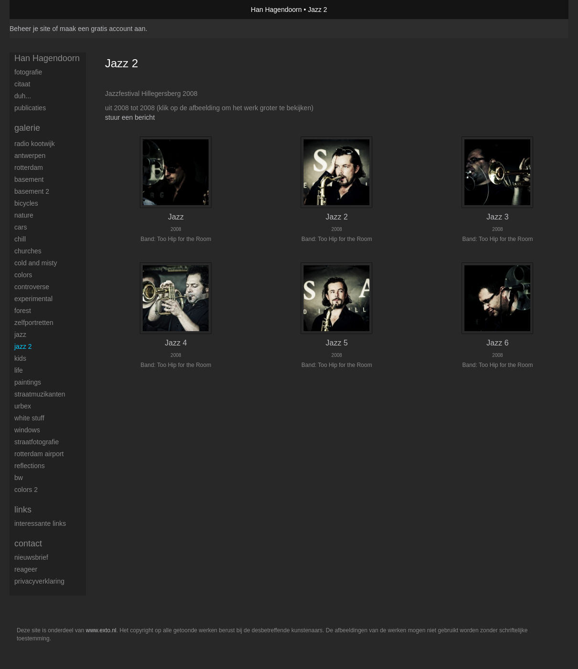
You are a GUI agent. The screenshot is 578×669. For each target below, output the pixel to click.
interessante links (40, 523)
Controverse (31, 287)
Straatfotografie (36, 442)
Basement (28, 179)
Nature (23, 215)
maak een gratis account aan (103, 28)
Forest (22, 310)
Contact (28, 543)
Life (18, 370)
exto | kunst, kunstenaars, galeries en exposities (36, 9)
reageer (25, 569)
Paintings (27, 382)
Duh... (22, 96)
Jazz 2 (23, 346)
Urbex (22, 406)
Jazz (20, 334)
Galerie (27, 128)
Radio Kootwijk (34, 143)
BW (18, 477)
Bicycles (26, 203)
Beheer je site (30, 28)
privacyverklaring (39, 581)
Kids (20, 358)
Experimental (33, 299)
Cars (20, 227)
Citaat (22, 84)
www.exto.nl (101, 630)
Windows (27, 430)
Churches (28, 251)
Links (23, 509)
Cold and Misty (35, 263)
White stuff (29, 418)
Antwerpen (29, 155)
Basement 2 (31, 191)
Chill (20, 239)
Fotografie (28, 72)
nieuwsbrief (31, 557)
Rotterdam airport (38, 454)
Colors (23, 275)
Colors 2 (26, 489)
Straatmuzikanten (39, 394)
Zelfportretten (33, 322)
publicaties (30, 108)
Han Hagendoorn (276, 9)
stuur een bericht (130, 117)
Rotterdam (28, 167)
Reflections (29, 466)
